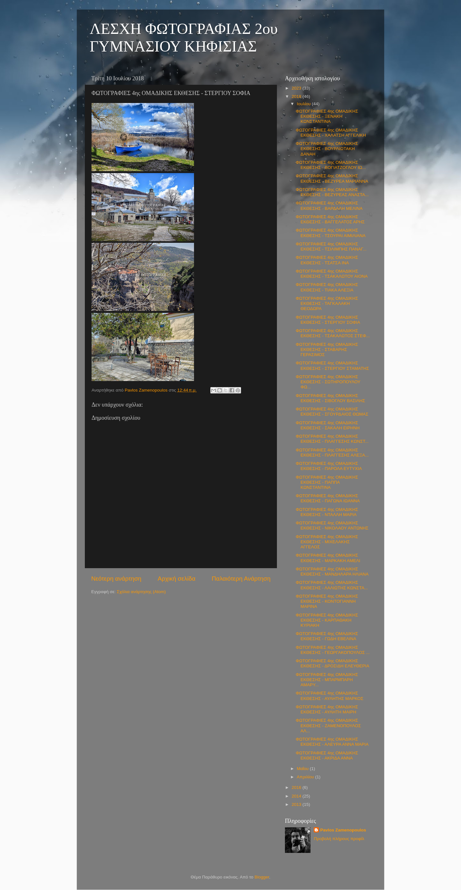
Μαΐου (303, 768)
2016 (297, 787)
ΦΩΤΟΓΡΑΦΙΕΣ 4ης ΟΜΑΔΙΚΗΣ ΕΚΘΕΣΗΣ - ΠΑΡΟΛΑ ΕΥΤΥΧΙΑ (329, 466)
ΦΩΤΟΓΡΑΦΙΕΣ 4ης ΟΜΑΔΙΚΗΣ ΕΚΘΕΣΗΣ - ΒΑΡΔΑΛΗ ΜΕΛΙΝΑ (329, 206)
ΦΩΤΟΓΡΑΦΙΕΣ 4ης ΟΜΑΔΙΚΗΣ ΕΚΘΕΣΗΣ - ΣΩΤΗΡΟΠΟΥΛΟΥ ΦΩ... (328, 381)
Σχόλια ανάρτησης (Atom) (141, 591)
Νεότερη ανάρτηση (116, 578)
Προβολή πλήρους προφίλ (339, 838)
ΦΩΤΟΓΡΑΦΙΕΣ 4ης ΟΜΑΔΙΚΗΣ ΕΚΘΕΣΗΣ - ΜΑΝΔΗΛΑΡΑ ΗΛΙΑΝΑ (332, 571)
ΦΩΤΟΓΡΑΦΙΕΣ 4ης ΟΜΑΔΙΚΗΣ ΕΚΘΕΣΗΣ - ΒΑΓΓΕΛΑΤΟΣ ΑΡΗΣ (330, 219)
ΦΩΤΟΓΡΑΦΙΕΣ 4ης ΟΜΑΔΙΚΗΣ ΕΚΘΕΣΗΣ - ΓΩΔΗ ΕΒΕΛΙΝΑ (327, 636)
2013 (297, 804)
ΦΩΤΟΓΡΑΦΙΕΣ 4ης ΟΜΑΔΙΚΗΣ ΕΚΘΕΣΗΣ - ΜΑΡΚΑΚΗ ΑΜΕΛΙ (328, 558)
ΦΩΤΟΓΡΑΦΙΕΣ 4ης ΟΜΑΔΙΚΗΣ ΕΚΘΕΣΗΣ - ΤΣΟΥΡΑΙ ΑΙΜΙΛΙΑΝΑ (331, 233)
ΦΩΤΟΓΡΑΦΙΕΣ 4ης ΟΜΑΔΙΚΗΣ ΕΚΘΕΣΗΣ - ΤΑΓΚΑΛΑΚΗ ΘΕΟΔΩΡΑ (327, 303)
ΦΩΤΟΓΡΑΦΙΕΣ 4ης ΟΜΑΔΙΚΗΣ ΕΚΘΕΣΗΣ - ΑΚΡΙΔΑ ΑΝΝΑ (327, 755)
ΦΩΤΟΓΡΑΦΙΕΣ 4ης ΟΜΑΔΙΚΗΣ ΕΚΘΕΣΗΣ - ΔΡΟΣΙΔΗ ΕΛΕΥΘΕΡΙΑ (332, 663)
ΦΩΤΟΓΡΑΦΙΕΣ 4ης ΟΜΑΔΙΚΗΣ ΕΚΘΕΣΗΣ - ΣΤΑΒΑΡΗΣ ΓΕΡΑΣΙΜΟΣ (327, 349)
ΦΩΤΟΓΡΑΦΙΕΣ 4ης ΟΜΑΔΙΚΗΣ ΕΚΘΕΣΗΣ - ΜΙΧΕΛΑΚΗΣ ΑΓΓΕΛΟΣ (327, 541)
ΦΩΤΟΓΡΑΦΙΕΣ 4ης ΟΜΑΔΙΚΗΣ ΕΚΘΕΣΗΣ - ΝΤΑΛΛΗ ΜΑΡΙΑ (327, 512)
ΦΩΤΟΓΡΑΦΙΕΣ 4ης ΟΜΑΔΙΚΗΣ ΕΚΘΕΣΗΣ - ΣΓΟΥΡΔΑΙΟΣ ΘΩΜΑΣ (332, 412)
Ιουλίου (304, 103)
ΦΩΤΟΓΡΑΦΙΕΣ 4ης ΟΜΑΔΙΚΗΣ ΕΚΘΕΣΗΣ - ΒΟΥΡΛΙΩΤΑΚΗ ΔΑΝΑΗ (327, 148)
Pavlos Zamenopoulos (343, 830)
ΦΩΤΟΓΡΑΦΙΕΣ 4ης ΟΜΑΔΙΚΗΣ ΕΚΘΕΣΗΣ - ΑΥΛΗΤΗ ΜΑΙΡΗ (327, 709)
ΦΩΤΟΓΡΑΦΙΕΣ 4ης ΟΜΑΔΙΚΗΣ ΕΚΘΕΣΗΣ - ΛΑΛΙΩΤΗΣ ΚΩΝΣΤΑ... (332, 585)
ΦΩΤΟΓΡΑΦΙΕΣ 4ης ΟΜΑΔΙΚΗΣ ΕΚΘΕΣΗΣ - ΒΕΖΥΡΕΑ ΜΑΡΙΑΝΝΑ (332, 178)
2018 (297, 96)
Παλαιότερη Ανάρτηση (241, 578)
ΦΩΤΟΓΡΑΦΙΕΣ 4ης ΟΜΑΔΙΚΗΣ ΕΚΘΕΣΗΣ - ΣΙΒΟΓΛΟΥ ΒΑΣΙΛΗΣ (330, 398)
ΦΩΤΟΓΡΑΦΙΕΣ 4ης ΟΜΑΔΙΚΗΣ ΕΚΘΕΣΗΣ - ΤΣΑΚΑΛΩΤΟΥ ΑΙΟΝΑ (332, 274)
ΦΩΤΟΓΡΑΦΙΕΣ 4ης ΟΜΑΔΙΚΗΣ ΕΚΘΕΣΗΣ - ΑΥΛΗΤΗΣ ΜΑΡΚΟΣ (329, 696)
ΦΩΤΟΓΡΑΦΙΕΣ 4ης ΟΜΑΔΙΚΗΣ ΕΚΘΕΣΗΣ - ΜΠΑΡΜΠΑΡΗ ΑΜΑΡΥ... (327, 679)
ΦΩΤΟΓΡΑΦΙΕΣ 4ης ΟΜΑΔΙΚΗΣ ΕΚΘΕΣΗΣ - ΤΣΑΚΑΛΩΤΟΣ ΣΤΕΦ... (333, 333)
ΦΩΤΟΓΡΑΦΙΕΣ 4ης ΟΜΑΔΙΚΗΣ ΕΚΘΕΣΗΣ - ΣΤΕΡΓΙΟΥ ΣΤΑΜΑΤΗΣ (332, 365)
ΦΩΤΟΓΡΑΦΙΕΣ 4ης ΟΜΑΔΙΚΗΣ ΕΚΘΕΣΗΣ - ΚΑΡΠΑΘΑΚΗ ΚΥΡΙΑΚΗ (327, 620)
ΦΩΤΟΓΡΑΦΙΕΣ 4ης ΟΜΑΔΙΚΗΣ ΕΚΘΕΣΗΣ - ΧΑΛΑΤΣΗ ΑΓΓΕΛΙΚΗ (331, 133)
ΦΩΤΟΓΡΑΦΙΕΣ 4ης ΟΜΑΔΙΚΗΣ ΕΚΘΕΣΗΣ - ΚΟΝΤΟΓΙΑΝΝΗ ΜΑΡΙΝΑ (327, 601)
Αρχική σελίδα (177, 578)
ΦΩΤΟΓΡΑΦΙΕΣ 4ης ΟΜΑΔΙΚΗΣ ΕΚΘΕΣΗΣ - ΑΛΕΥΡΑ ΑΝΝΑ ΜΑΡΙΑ (332, 742)
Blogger (262, 877)
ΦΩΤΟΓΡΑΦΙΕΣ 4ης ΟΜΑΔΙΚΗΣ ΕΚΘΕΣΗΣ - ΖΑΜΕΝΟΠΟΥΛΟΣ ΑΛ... (328, 725)
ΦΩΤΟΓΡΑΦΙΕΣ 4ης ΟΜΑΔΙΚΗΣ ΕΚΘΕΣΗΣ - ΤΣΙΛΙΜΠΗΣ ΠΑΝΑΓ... (331, 246)
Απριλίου (306, 777)
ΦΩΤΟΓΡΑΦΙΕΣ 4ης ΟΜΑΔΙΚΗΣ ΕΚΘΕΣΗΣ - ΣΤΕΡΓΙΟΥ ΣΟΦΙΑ (328, 320)
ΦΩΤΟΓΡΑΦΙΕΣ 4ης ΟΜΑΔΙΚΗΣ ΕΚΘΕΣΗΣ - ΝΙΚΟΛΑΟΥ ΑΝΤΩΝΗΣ (332, 525)
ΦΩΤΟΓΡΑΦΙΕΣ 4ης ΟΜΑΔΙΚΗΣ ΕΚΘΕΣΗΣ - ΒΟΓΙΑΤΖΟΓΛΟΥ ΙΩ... (331, 165)
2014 (297, 796)
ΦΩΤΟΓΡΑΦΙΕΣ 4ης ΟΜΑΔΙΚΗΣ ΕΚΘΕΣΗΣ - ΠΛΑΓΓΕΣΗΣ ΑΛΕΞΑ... (332, 452)
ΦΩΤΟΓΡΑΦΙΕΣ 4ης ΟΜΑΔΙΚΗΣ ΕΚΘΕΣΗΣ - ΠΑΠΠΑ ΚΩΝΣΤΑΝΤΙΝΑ (327, 482)
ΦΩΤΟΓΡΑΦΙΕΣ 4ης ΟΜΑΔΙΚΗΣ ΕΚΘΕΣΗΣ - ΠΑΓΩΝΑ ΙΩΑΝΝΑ (328, 498)
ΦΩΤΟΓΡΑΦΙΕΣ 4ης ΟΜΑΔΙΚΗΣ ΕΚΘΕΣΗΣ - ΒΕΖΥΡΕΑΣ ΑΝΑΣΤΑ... (332, 192)
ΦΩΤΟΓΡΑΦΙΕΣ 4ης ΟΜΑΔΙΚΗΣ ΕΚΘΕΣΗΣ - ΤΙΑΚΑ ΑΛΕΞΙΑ (327, 287)
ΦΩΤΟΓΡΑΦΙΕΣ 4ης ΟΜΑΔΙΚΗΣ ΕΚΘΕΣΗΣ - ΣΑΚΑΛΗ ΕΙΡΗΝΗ (328, 425)
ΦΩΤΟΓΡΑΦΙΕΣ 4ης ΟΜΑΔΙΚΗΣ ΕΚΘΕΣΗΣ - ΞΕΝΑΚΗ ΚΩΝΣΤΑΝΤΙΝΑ (327, 116)
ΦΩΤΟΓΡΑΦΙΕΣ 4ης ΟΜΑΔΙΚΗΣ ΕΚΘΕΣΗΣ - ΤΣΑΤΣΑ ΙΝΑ (327, 260)
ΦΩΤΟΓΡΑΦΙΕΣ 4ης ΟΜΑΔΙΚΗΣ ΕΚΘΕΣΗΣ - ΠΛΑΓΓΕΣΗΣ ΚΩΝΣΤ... (332, 439)
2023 (297, 88)
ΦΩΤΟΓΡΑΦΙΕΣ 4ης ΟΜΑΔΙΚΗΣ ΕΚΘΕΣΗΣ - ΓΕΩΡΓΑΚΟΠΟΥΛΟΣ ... (333, 650)
